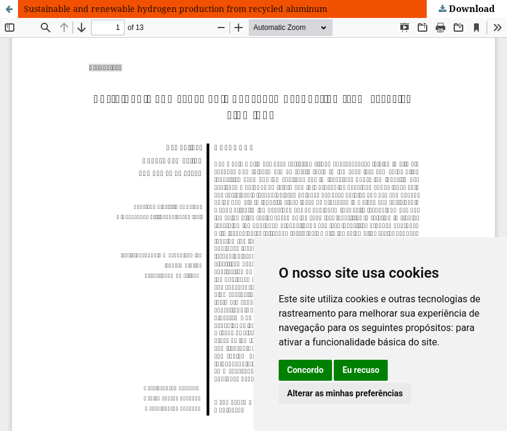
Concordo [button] (305, 370)
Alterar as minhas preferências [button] (345, 393)
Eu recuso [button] (360, 370)
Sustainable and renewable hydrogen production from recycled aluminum (175, 8)
